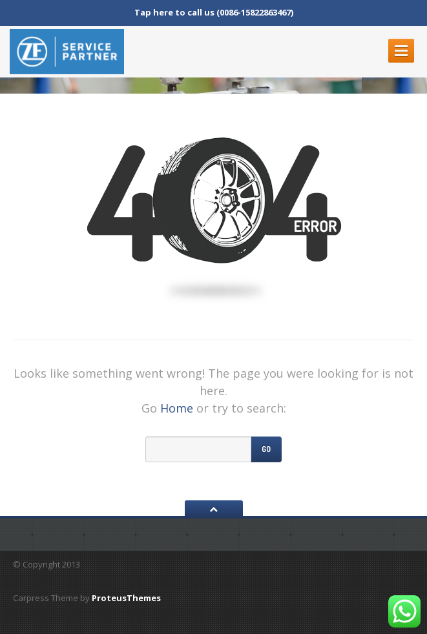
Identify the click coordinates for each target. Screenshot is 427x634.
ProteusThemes (126, 598)
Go (266, 449)
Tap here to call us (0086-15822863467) (213, 12)
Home (176, 408)
